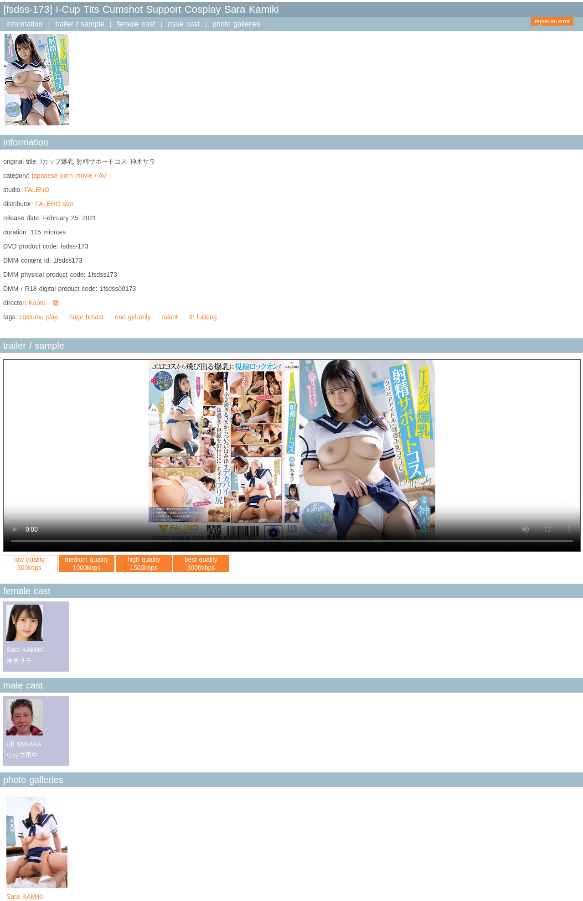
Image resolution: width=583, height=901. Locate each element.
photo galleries (236, 24)
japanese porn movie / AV (69, 175)
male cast (184, 24)
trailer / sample (79, 24)
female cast (136, 24)
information (24, 24)
